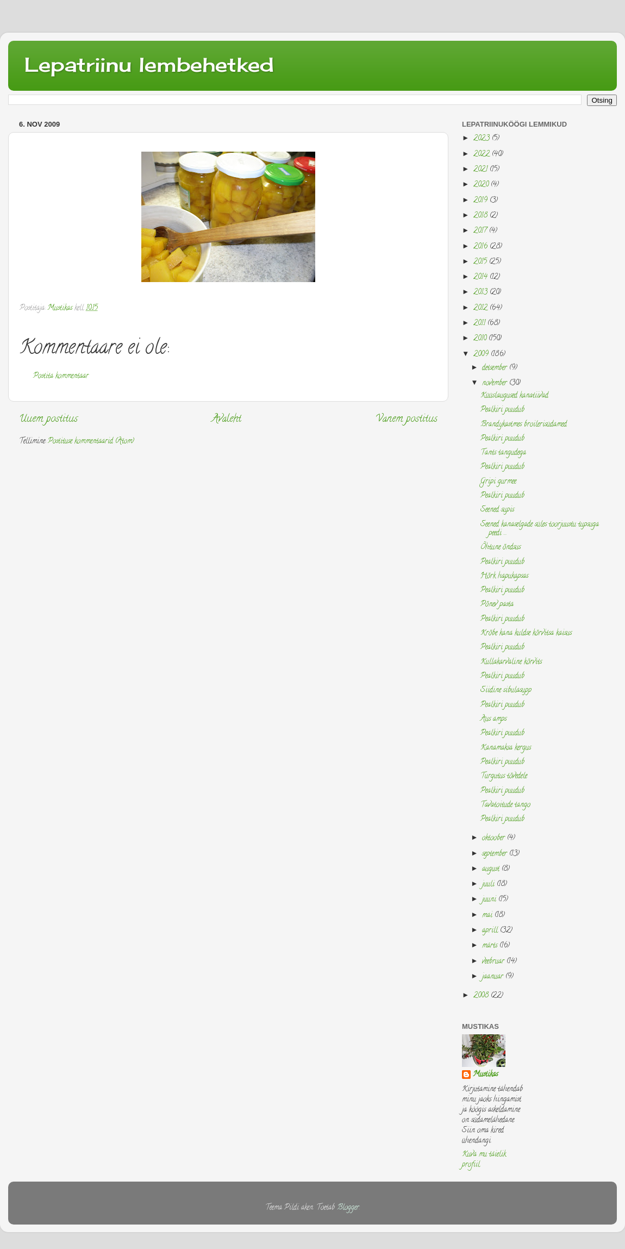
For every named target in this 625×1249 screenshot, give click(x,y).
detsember (495, 368)
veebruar (494, 961)
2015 (481, 262)
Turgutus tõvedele (503, 776)
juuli (489, 884)
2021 (481, 170)
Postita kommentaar (61, 376)
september (495, 854)
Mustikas (485, 1075)
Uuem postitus (48, 419)
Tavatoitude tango (505, 805)
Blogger (348, 1208)
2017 (481, 231)
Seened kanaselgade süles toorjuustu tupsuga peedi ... (539, 529)
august (492, 869)
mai (488, 915)
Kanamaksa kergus (505, 748)
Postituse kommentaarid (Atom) (91, 441)
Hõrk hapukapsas (504, 576)
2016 (481, 247)
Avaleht (226, 419)
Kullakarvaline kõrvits (511, 662)
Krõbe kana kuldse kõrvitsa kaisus (526, 633)
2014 (481, 277)
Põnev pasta (497, 604)
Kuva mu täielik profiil (484, 1160)
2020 (482, 185)
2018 (481, 216)
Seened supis (497, 510)
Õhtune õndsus (500, 547)
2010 (481, 339)
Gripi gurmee (498, 482)
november (495, 383)
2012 (481, 308)
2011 (480, 323)
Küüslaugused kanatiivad (514, 396)
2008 (482, 996)
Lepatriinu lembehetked (149, 65)
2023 (482, 139)
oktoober (494, 838)
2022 (482, 154)
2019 (481, 201)
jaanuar (493, 977)
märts (490, 946)
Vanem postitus (407, 419)
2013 (481, 292)
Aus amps (493, 719)
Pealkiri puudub (502, 410)
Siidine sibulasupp (506, 690)
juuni (490, 899)
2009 (482, 354)
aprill (491, 930)
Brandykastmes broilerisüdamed (523, 424)
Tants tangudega (503, 453)
